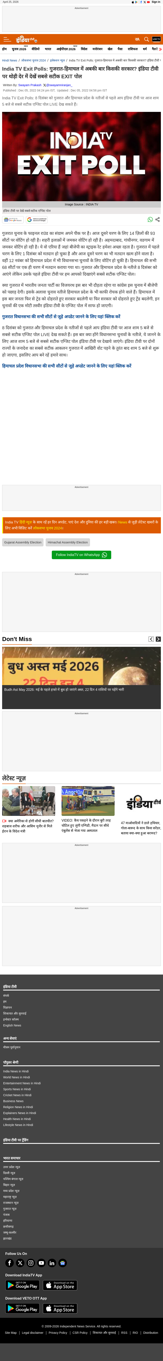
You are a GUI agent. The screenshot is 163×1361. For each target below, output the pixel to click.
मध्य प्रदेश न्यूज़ (11, 1191)
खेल (110, 49)
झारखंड (7, 1238)
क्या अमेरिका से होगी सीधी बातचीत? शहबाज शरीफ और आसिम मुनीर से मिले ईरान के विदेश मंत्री (28, 796)
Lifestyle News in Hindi (18, 1125)
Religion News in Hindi (18, 1107)
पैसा (120, 49)
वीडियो (35, 49)
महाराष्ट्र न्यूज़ (10, 1197)
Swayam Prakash (29, 85)
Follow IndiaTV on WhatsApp (81, 554)
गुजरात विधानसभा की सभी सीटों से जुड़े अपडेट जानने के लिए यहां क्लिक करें (61, 316)
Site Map (11, 1332)
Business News (13, 1101)
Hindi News (9, 60)
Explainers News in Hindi (19, 1113)
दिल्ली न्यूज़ (9, 1173)
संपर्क (6, 995)
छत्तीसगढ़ (8, 1226)
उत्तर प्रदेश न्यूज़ (11, 1167)
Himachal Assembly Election (68, 542)
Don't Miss (17, 639)
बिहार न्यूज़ (9, 1185)
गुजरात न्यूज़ (9, 1208)
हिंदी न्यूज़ (26, 522)
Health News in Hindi (17, 1119)
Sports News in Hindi (17, 1089)
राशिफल (133, 49)
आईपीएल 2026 (66, 49)
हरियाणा (7, 1220)
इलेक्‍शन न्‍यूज (57, 60)
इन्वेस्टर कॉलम (11, 1019)
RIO (135, 1332)
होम (4, 49)
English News (12, 1025)
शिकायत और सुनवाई (14, 1013)
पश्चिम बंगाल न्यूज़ (13, 1179)
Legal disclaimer (32, 1332)
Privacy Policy (58, 1332)
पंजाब (6, 1214)
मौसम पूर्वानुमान (11, 1047)
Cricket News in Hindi (17, 1095)
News (122, 522)
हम (4, 1001)
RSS (124, 1332)
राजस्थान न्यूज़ (10, 1202)
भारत (48, 49)
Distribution (150, 1332)
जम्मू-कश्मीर (9, 1232)
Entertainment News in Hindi (22, 1083)
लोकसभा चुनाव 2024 (33, 60)
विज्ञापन (7, 1007)
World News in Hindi (16, 1077)
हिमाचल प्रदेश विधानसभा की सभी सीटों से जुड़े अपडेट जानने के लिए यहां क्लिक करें (66, 366)
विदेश (84, 49)
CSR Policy (80, 1332)
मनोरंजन (97, 49)
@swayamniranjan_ (59, 85)
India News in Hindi (16, 1071)
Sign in (156, 1)
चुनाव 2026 (19, 49)
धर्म (145, 49)
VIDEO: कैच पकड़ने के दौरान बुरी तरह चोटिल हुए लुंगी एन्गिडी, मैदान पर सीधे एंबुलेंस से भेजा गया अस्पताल (86, 796)
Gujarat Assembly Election (22, 542)
